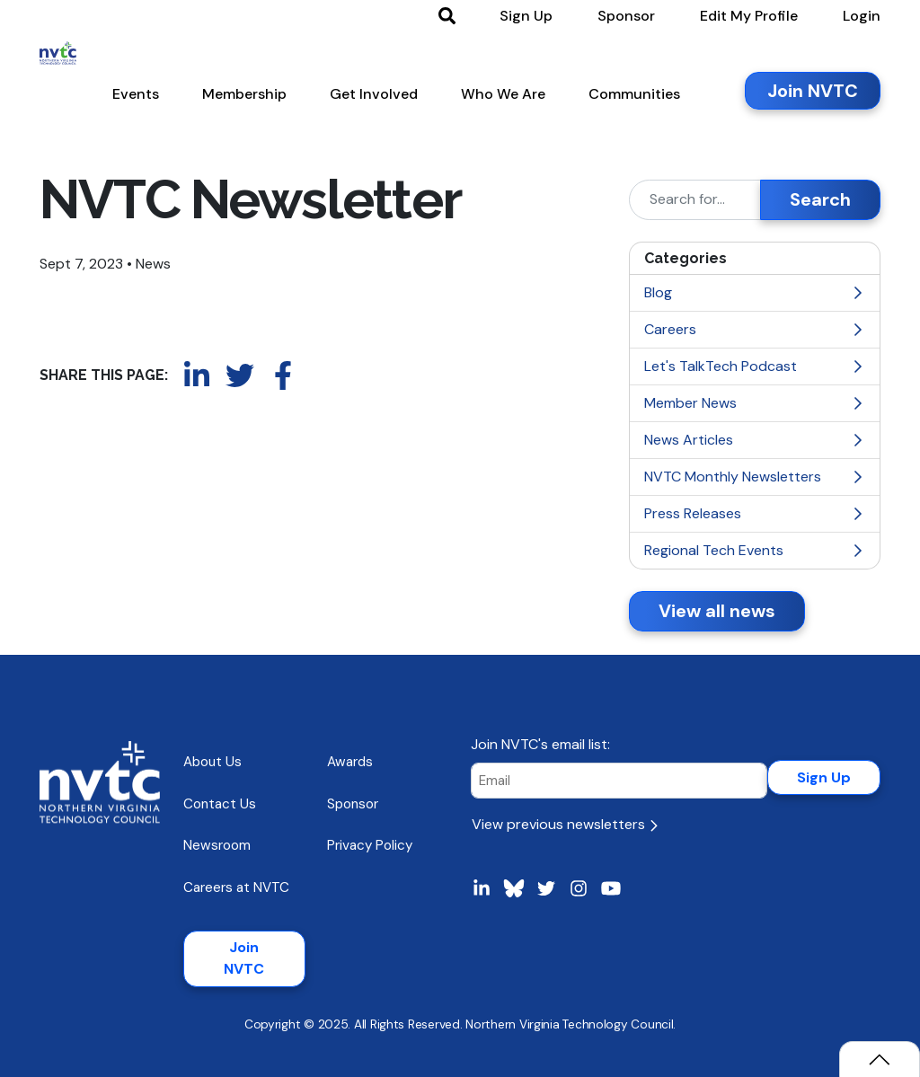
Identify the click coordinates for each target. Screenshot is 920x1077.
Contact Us (219, 804)
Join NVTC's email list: (540, 744)
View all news (717, 610)
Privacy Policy (369, 845)
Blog (754, 292)
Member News (754, 402)
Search (820, 199)
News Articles (754, 439)
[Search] (695, 200)
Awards (350, 762)
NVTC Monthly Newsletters (754, 476)
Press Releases (754, 513)
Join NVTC (244, 958)
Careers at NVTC (236, 887)
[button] (135, 98)
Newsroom (217, 845)
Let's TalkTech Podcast (754, 366)
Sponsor (352, 804)
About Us (212, 762)
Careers (754, 329)
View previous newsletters (565, 824)
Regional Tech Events (754, 550)
